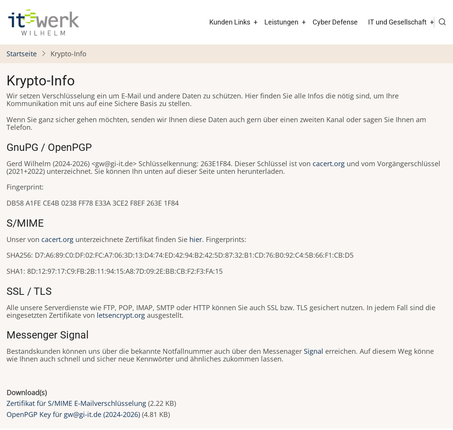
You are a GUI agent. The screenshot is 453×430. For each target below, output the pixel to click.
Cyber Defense (335, 22)
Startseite (22, 53)
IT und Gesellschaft (397, 22)
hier (195, 239)
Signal (313, 351)
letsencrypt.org (121, 315)
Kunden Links (229, 22)
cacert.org (329, 163)
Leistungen (281, 22)
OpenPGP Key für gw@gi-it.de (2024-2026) (73, 414)
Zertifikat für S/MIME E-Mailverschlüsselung (76, 403)
